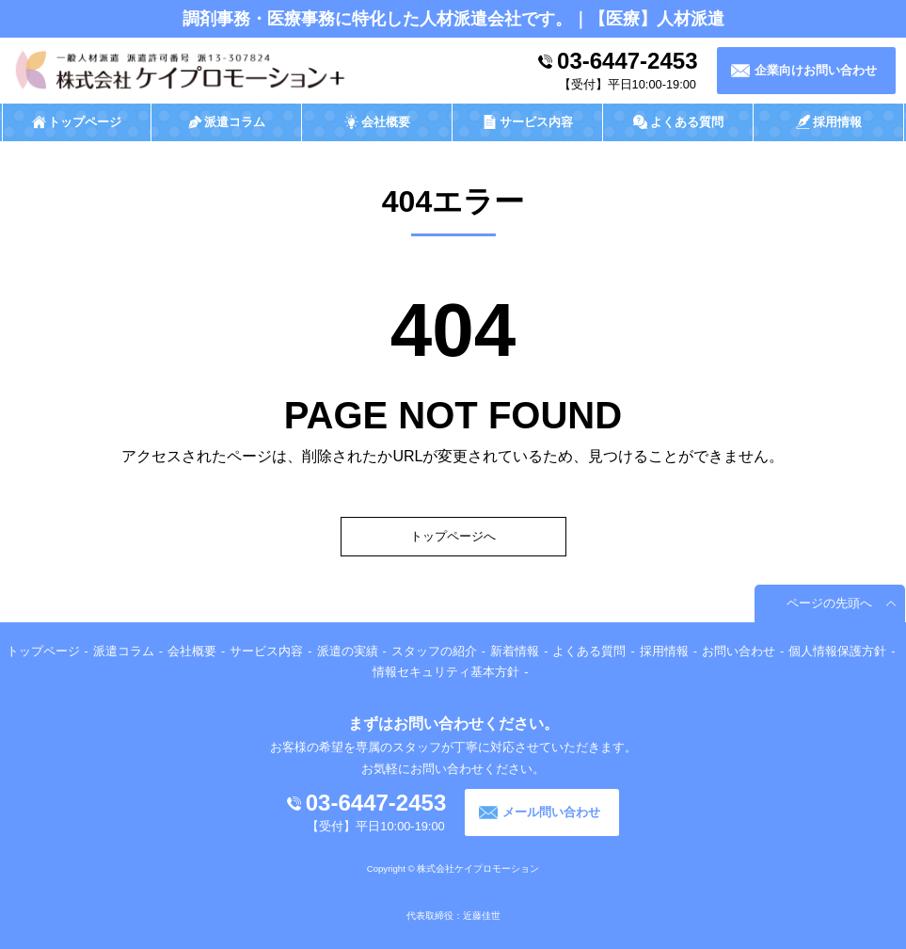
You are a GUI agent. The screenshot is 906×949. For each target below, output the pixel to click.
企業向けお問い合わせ (816, 70)
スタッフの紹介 (434, 651)
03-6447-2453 (627, 60)
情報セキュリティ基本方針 (446, 672)
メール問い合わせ (551, 812)
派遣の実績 (347, 651)
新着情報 (514, 651)
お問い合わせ (738, 651)
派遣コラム (123, 651)
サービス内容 (266, 651)
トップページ (43, 651)
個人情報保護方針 (837, 651)
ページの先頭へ (829, 603)
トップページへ (453, 536)
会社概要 (191, 651)
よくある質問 (589, 651)
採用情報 (664, 651)
